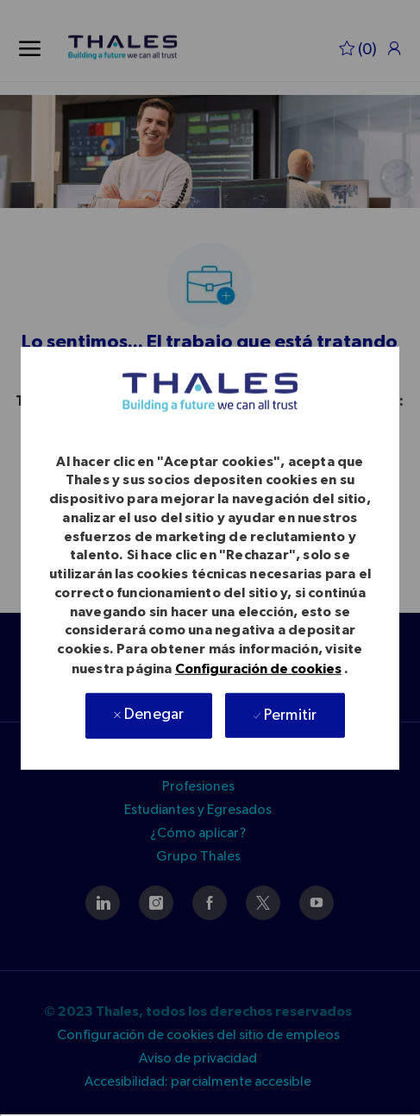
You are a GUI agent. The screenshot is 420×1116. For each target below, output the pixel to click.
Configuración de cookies (258, 669)
